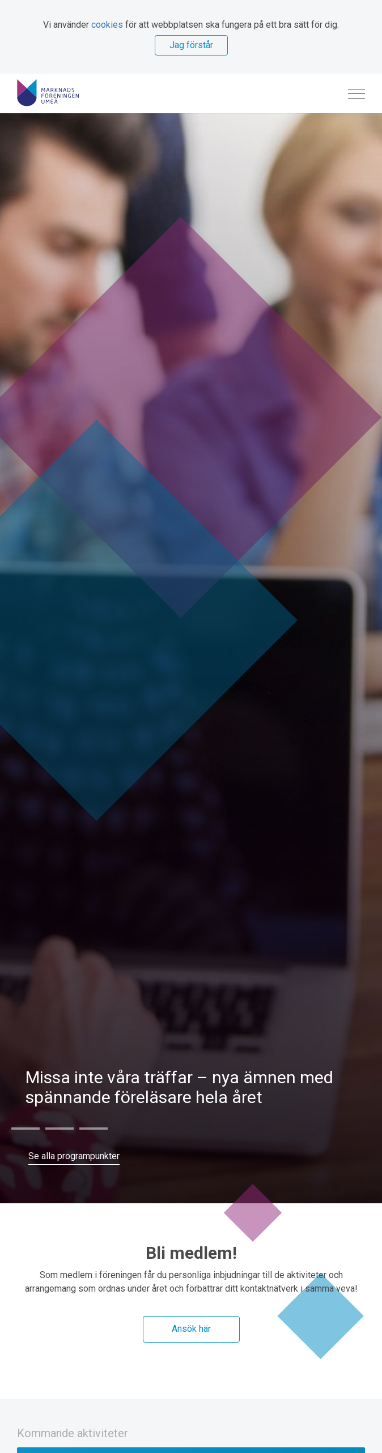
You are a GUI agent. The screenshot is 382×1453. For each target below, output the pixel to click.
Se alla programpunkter (74, 1156)
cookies (107, 24)
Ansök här (191, 1328)
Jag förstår (191, 45)
